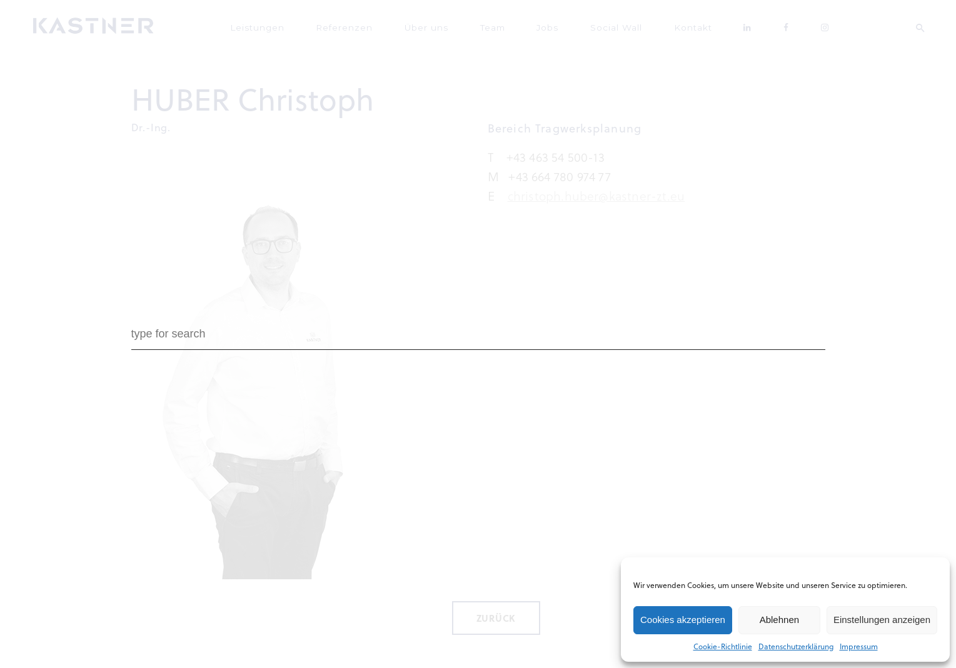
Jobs (551, 25)
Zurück (496, 614)
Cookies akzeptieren (682, 619)
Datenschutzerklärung (795, 646)
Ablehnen (779, 619)
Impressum (859, 646)
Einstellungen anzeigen (881, 619)
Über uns (450, 25)
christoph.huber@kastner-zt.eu (596, 191)
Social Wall (609, 25)
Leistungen (302, 25)
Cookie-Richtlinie (722, 646)
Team (506, 25)
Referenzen (378, 25)
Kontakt (674, 25)
